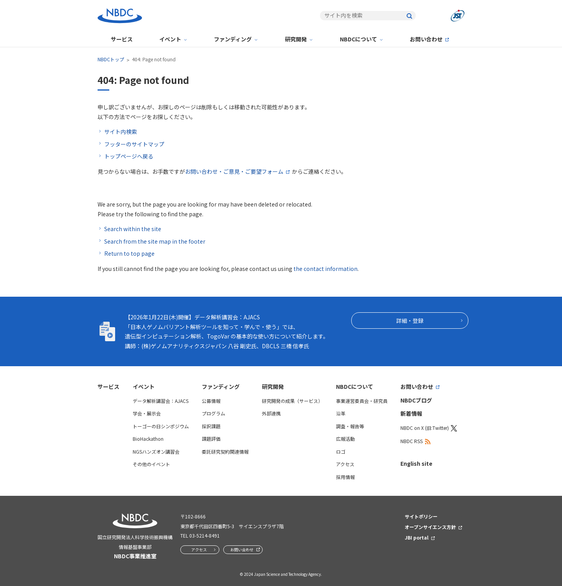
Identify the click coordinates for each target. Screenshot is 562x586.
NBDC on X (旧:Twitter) (424, 427)
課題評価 (211, 438)
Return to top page (129, 253)
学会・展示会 (147, 413)
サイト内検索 (120, 131)
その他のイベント (151, 464)
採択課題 (211, 426)
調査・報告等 (350, 426)
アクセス (345, 464)
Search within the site (132, 229)
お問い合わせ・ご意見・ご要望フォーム (234, 171)
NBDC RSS (411, 441)
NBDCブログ (416, 400)
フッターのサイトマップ (134, 144)
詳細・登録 (409, 320)
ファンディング (233, 39)
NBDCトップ (111, 59)
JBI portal (417, 537)
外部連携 (271, 413)
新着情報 (411, 413)
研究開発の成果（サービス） (292, 400)
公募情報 (211, 400)
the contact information (325, 269)
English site (416, 463)
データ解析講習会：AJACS (161, 400)
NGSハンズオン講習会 (156, 451)
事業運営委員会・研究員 (362, 400)
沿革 (340, 413)
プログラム (213, 413)
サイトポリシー (421, 516)
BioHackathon (148, 438)
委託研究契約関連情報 (225, 451)
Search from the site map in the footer (154, 241)
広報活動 (345, 438)
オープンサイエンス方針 (430, 527)
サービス (122, 39)
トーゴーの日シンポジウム (161, 426)
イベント (170, 39)
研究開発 (296, 39)
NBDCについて (358, 39)
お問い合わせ (426, 39)
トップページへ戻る (128, 156)
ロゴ (340, 451)
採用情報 (345, 477)
